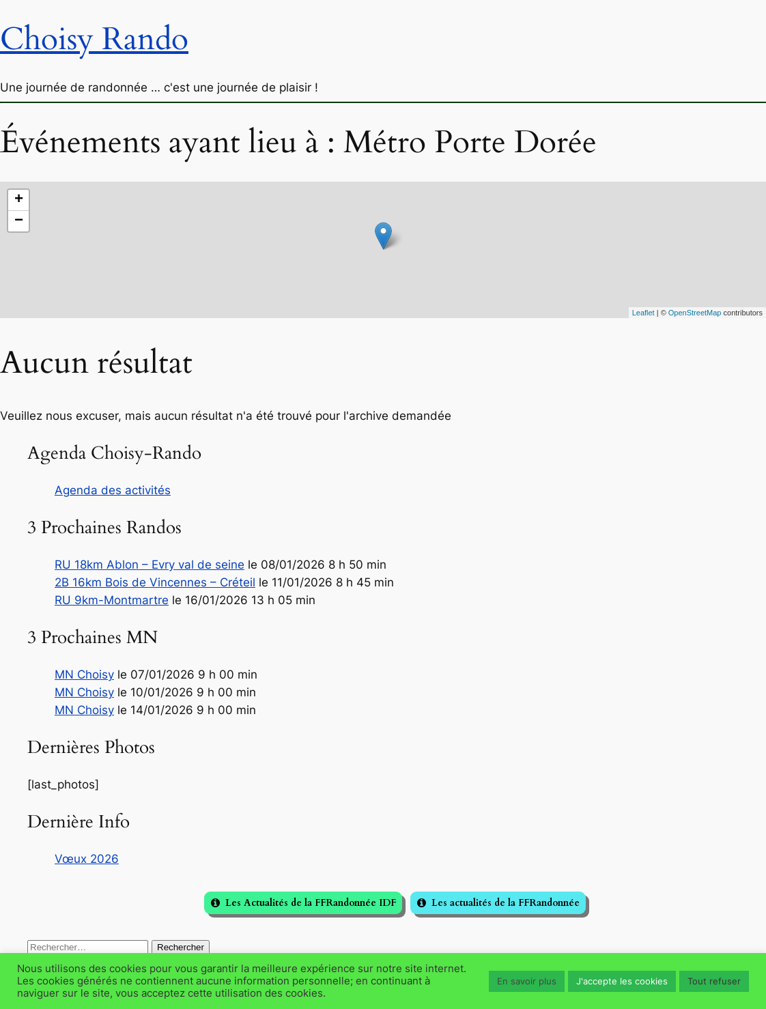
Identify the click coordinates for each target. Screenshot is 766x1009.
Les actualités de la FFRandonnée (505, 902)
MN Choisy (84, 674)
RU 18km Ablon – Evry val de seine (149, 564)
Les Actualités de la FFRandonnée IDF (310, 902)
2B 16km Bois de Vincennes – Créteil (155, 582)
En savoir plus (526, 981)
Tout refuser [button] (714, 981)
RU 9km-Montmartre (112, 600)
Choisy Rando (94, 39)
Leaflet (643, 313)
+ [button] (18, 200)
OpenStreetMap (695, 313)
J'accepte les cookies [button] (622, 981)
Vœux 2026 (87, 859)
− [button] (18, 221)
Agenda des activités (113, 490)
